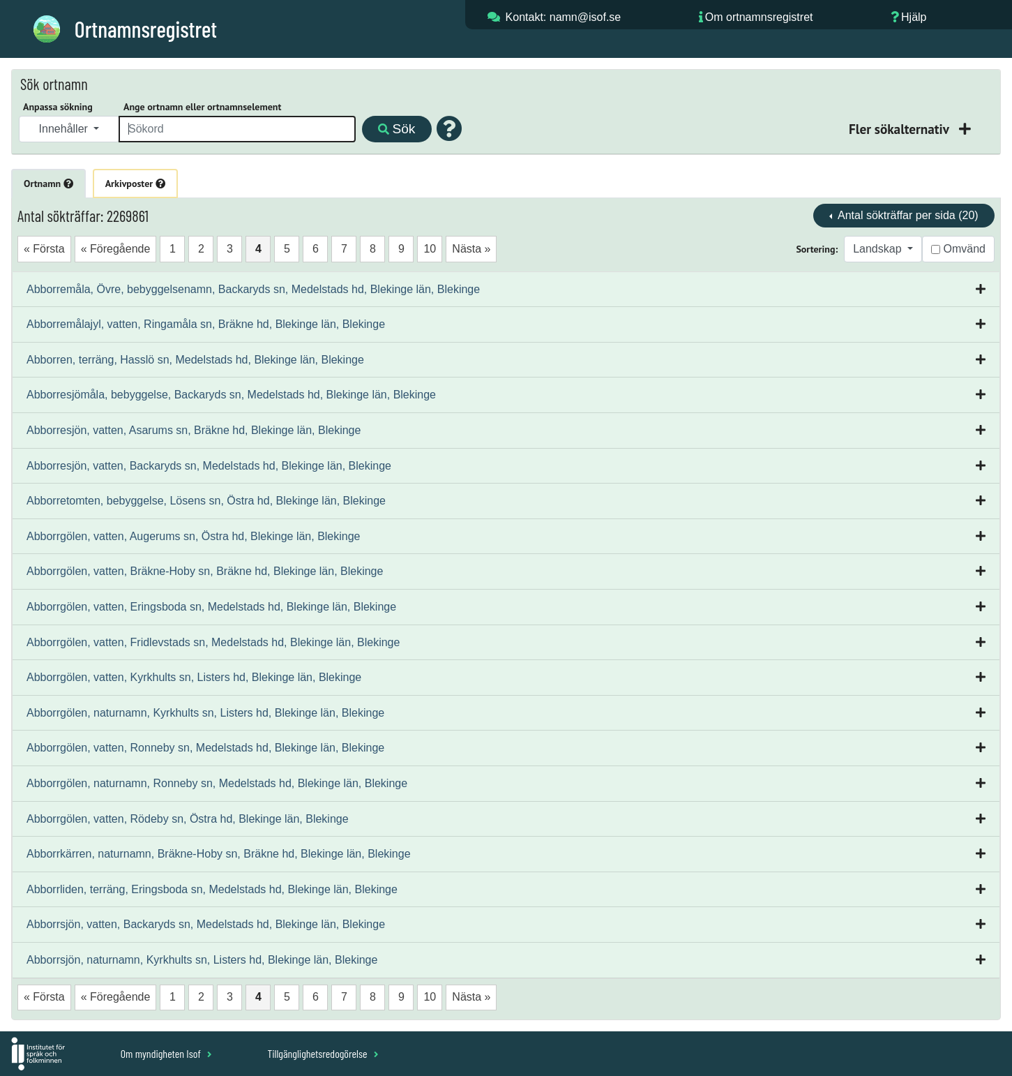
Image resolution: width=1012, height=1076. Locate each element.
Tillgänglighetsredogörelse (322, 1053)
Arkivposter (135, 183)
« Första (44, 249)
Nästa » (471, 249)
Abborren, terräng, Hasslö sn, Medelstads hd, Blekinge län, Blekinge (195, 360)
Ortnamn (48, 183)
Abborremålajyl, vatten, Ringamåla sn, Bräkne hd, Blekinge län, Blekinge (206, 324)
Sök (396, 128)
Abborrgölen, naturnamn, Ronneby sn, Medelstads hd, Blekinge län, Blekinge (217, 783)
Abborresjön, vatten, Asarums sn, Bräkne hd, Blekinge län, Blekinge (194, 430)
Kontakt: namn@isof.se (563, 17)
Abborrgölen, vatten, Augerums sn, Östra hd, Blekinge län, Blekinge (194, 536)
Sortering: (817, 249)
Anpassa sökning (58, 106)
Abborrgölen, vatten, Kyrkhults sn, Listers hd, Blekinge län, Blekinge (194, 677)
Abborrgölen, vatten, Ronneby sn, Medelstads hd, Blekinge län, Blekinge (205, 748)
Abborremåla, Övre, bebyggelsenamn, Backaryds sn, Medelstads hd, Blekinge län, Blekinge (253, 289)
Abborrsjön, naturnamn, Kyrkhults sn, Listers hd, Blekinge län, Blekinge (202, 960)
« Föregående (116, 249)
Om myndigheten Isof (166, 1053)
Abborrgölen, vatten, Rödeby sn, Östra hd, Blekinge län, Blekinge (188, 819)
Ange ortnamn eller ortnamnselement (202, 106)
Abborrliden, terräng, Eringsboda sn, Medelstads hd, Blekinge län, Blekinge (212, 889)
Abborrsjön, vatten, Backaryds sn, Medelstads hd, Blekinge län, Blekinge (206, 924)
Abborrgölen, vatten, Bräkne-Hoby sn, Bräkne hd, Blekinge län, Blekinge (205, 571)
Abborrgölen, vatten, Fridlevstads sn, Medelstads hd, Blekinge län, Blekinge (213, 642)
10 (429, 249)
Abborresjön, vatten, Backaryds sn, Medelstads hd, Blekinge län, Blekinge (209, 466)
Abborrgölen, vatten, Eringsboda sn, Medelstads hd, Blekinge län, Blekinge (211, 607)
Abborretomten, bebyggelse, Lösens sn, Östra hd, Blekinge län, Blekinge (206, 501)
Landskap (879, 249)
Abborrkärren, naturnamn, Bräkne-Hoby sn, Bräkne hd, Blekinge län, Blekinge (219, 854)
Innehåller (65, 129)
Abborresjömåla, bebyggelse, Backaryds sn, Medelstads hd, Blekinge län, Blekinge (231, 395)
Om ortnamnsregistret (759, 17)
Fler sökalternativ (900, 128)
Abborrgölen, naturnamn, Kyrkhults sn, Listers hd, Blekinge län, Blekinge (205, 713)
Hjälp (913, 17)
